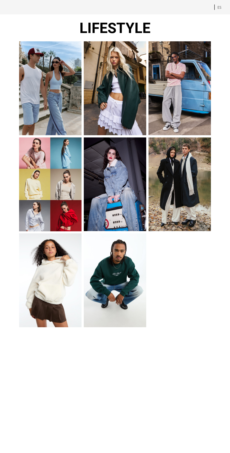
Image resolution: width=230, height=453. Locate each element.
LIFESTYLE (115, 28)
